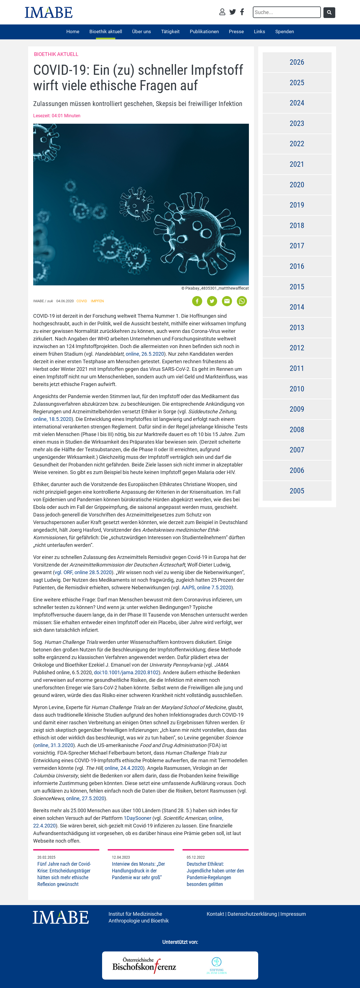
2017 (297, 246)
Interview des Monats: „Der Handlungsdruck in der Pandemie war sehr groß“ (138, 870)
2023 (297, 123)
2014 (297, 307)
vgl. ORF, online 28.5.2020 (83, 572)
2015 (297, 287)
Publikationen (204, 31)
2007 (297, 450)
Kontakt (215, 914)
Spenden (284, 31)
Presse (236, 31)
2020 (297, 185)
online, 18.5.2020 (52, 419)
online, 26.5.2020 (145, 354)
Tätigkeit (170, 31)
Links (259, 31)
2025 (297, 82)
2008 (297, 429)
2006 (297, 470)
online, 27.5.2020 (85, 798)
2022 (297, 143)
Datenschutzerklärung (252, 914)
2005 (297, 491)
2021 (297, 164)
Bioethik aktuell (105, 31)
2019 (297, 205)
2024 (297, 103)
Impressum (293, 914)
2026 (297, 62)
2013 (297, 327)
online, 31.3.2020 (54, 745)
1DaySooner (137, 818)
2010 (297, 389)
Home (72, 31)
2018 (297, 225)
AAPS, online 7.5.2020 (206, 587)
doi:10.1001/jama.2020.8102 (126, 672)
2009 (297, 409)
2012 (297, 348)
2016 (297, 266)
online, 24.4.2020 (124, 768)
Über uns (141, 31)
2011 (297, 368)
